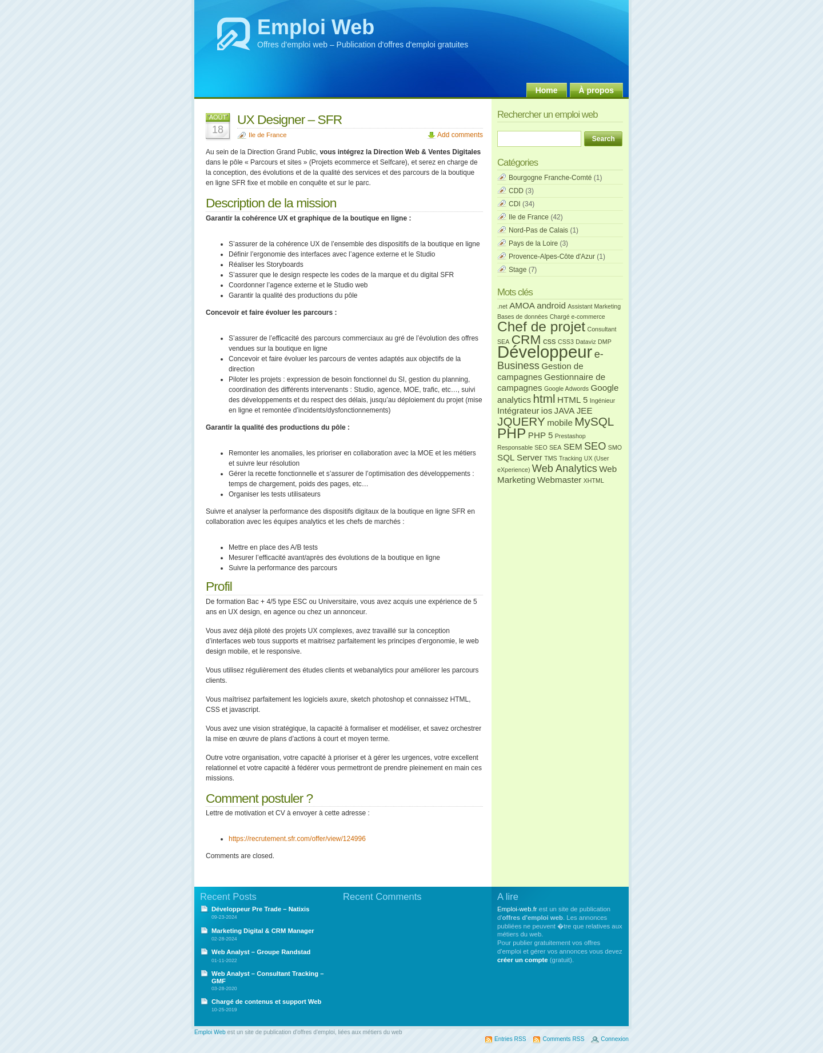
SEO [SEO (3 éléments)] (595, 446)
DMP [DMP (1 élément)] (605, 341)
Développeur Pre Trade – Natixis (260, 909)
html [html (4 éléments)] (544, 398)
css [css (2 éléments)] (549, 341)
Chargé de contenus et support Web (266, 1001)
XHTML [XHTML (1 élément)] (594, 480)
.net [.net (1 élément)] (502, 306)
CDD (516, 191)
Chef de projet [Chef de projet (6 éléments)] (541, 326)
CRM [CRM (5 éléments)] (526, 339)
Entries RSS (510, 1039)
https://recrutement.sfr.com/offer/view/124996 (297, 839)
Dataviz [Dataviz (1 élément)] (586, 341)
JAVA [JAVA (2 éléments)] (564, 410)
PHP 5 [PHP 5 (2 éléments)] (540, 435)
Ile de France (267, 134)
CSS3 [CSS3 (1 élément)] (566, 341)
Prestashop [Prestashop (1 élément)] (570, 436)
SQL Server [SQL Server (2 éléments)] (519, 457)
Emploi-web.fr (517, 909)
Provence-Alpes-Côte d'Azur (552, 257)
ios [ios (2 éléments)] (546, 410)
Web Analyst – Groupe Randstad (260, 951)
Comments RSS (563, 1039)
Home (547, 90)
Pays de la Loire (533, 243)
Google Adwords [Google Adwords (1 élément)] (566, 388)
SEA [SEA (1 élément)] (555, 447)
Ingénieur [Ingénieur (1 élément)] (602, 400)
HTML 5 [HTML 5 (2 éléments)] (572, 400)
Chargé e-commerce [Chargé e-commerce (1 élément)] (577, 316)
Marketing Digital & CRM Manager (262, 930)
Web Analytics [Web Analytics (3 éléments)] (564, 468)
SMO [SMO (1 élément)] (615, 447)
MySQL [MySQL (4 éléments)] (594, 421)
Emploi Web (315, 27)
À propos (596, 90)
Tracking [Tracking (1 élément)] (570, 458)
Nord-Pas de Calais (538, 230)
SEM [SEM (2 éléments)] (573, 446)
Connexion (615, 1039)
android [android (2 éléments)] (551, 305)
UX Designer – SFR (289, 119)
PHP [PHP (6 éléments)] (511, 433)
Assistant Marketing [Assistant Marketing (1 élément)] (594, 306)
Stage (517, 270)
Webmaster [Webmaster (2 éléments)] (559, 480)
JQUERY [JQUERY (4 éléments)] (521, 421)
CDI (515, 204)
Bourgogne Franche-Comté (550, 178)
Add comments (460, 135)
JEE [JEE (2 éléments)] (585, 410)
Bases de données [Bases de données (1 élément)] (522, 316)
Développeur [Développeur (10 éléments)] (544, 351)
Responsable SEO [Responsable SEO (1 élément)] (522, 447)
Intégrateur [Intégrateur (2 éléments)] (518, 410)
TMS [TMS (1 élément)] (550, 458)
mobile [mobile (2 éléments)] (560, 422)
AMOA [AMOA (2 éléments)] (522, 305)
